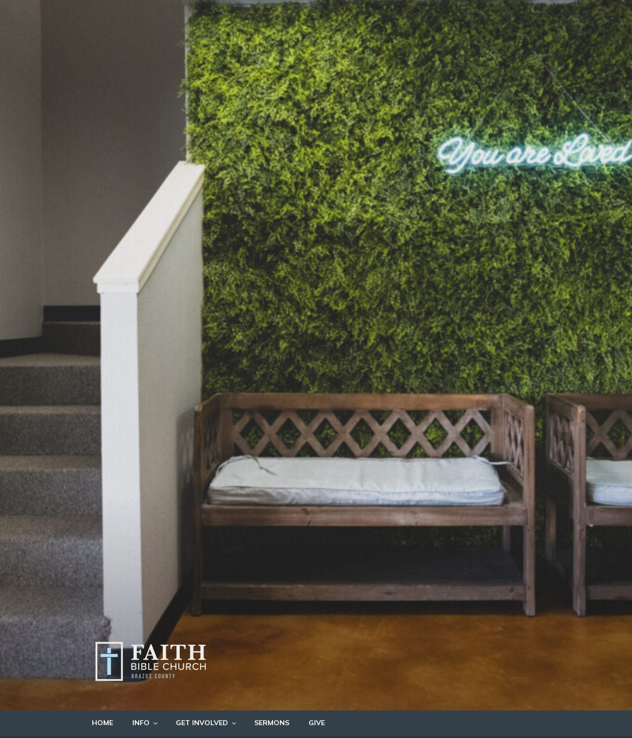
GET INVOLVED (206, 722)
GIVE (317, 722)
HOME (102, 722)
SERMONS (271, 722)
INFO (145, 722)
